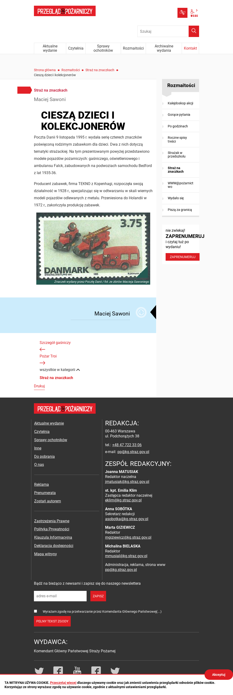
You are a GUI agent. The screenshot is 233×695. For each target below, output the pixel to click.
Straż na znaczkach (99, 70)
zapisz (98, 596)
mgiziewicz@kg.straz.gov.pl (128, 537)
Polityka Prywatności (51, 529)
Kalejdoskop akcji (180, 103)
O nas (39, 464)
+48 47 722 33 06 (127, 445)
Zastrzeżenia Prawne (51, 521)
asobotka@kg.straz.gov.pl (126, 519)
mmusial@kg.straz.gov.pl (126, 556)
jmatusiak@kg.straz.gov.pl (127, 481)
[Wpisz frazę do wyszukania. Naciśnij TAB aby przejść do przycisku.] (168, 31)
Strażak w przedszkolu (177, 154)
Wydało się (176, 198)
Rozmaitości (70, 70)
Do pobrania (44, 456)
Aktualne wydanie (49, 423)
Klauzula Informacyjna (53, 537)
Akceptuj (218, 674)
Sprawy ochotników (50, 440)
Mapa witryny (45, 554)
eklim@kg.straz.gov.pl (123, 500)
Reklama (41, 484)
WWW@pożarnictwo (180, 185)
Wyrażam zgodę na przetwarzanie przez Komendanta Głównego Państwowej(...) (102, 611)
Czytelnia (42, 431)
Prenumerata (45, 493)
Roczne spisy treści (177, 139)
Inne (37, 448)
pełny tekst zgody (52, 621)
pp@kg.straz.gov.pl (133, 451)
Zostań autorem (47, 501)
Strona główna (45, 70)
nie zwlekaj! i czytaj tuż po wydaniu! (182, 244)
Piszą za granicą (180, 210)
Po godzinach (178, 126)
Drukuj (39, 386)
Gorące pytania (179, 114)
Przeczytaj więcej (63, 683)
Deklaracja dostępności (53, 545)
